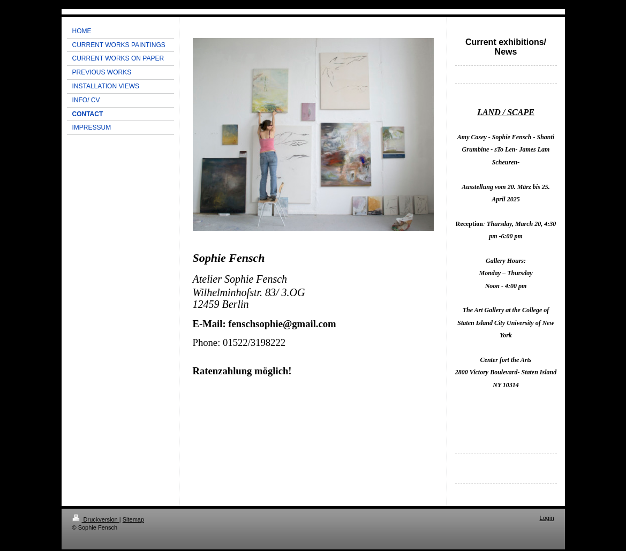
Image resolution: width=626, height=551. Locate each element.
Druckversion (95, 519)
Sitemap (133, 519)
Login (547, 518)
